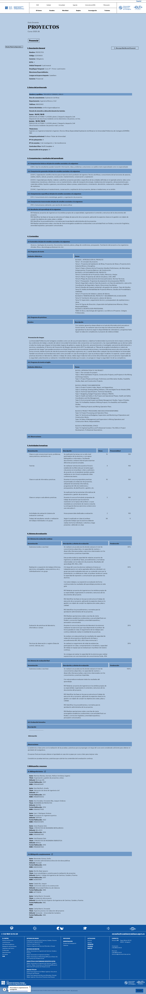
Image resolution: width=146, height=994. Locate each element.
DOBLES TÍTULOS (31, 969)
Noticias (90, 940)
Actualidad (62, 5)
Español (138, 1)
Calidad (49, 5)
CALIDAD (90, 946)
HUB (37, 5)
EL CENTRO (5, 938)
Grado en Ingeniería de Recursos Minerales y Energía (48, 16)
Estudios (52, 10)
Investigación (92, 10)
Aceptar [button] (139, 990)
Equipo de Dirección (7, 940)
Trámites (107, 10)
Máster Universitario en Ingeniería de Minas (38, 954)
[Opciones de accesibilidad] (4, 989)
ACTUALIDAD (91, 938)
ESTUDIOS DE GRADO (33, 938)
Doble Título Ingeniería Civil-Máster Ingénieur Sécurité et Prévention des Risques (42, 972)
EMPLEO (90, 948)
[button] (67, 48)
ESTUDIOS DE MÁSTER (33, 949)
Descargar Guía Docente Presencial (124, 48)
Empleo (78, 10)
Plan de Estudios (66, 16)
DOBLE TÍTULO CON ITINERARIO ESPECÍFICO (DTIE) (41, 961)
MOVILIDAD (66, 938)
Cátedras (65, 945)
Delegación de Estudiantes (9, 946)
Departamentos (6, 952)
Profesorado (5, 950)
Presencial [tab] (33, 40)
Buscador (106, 5)
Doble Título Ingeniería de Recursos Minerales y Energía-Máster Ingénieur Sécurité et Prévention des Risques (42, 976)
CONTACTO (115, 938)
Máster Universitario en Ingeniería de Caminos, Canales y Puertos (42, 951)
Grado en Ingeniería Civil (33, 944)
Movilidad (65, 10)
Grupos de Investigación (69, 943)
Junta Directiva (6, 942)
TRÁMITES (90, 944)
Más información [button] (74, 990)
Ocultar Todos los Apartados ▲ (14, 46)
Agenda (75, 5)
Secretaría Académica (8, 944)
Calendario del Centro (8, 948)
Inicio (27, 16)
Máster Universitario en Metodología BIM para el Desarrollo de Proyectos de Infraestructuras (42, 957)
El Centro (39, 10)
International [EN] (90, 5)
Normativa (5, 954)
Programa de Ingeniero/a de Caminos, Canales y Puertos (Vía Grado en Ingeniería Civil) (42, 941)
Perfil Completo (48, 146)
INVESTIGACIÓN (68, 941)
